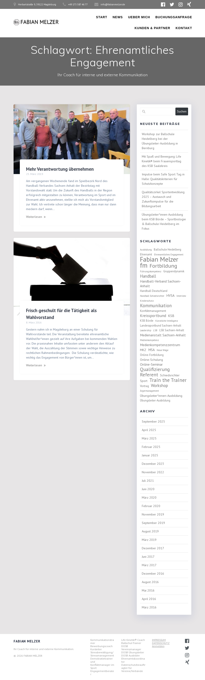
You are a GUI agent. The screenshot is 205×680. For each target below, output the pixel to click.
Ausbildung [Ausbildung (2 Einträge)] (146, 249)
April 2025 (149, 430)
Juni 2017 (148, 557)
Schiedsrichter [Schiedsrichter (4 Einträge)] (170, 375)
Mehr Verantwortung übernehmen (60, 169)
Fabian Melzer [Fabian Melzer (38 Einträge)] (159, 259)
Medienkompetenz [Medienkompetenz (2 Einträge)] (149, 340)
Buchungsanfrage (173, 17)
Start (101, 17)
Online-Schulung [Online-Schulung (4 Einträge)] (151, 359)
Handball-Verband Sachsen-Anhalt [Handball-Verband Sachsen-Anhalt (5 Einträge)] (160, 283)
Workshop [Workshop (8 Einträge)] (159, 385)
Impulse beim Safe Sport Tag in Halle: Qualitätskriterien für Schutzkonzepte (163, 179)
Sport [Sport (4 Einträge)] (143, 381)
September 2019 (153, 523)
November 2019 (153, 514)
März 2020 (149, 497)
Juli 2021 (148, 481)
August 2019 (150, 531)
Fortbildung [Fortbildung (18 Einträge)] (163, 265)
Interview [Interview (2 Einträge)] (181, 295)
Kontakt (184, 28)
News (118, 17)
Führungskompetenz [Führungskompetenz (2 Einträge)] (150, 271)
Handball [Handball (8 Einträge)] (148, 276)
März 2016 (149, 607)
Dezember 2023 (153, 464)
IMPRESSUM (159, 640)
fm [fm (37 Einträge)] (144, 265)
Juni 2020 (148, 489)
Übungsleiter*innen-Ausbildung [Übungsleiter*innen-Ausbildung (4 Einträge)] (161, 395)
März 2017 (149, 565)
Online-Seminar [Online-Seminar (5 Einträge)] (151, 364)
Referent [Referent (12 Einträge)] (149, 374)
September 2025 (153, 421)
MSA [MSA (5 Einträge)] (151, 349)
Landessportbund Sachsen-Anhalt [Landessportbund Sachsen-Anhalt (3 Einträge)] (160, 325)
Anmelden (158, 646)
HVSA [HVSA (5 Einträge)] (170, 295)
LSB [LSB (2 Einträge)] (155, 330)
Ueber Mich (139, 17)
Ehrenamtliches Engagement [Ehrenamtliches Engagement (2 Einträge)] (168, 254)
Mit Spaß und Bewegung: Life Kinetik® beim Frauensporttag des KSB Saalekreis (161, 161)
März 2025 (149, 438)
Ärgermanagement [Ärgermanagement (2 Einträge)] (149, 390)
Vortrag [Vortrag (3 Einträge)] (144, 386)
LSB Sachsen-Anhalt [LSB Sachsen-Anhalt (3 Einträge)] (171, 330)
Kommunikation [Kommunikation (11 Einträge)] (156, 305)
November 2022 (153, 472)
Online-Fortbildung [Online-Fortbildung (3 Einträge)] (152, 355)
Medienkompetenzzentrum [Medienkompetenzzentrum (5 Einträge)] (160, 345)
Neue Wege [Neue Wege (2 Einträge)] (162, 350)
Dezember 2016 (153, 574)
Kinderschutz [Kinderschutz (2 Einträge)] (147, 300)
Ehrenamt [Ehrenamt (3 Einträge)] (146, 254)
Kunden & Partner (152, 28)
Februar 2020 (151, 506)
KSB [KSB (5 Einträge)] (171, 315)
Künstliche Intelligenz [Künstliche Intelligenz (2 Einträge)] (166, 320)
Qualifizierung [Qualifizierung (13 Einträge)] (155, 369)
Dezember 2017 (153, 548)
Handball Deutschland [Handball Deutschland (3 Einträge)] (153, 291)
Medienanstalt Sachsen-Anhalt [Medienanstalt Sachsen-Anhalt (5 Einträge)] (163, 335)
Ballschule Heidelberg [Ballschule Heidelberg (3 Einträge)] (167, 249)
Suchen (182, 111)
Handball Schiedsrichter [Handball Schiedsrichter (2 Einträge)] (152, 295)
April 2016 (149, 599)
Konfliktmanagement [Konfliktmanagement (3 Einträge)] (153, 311)
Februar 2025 (151, 447)
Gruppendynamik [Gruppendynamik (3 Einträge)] (173, 271)
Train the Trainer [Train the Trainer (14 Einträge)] (168, 380)
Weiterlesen (34, 217)
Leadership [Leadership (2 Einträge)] (145, 330)
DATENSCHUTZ (161, 643)
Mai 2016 (148, 590)
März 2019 (149, 540)
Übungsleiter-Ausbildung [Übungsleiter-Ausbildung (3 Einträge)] (155, 400)
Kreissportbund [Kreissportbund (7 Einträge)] (153, 315)
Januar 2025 (150, 455)
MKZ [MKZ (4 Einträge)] (143, 350)
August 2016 (150, 582)
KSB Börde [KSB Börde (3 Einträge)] (146, 320)
